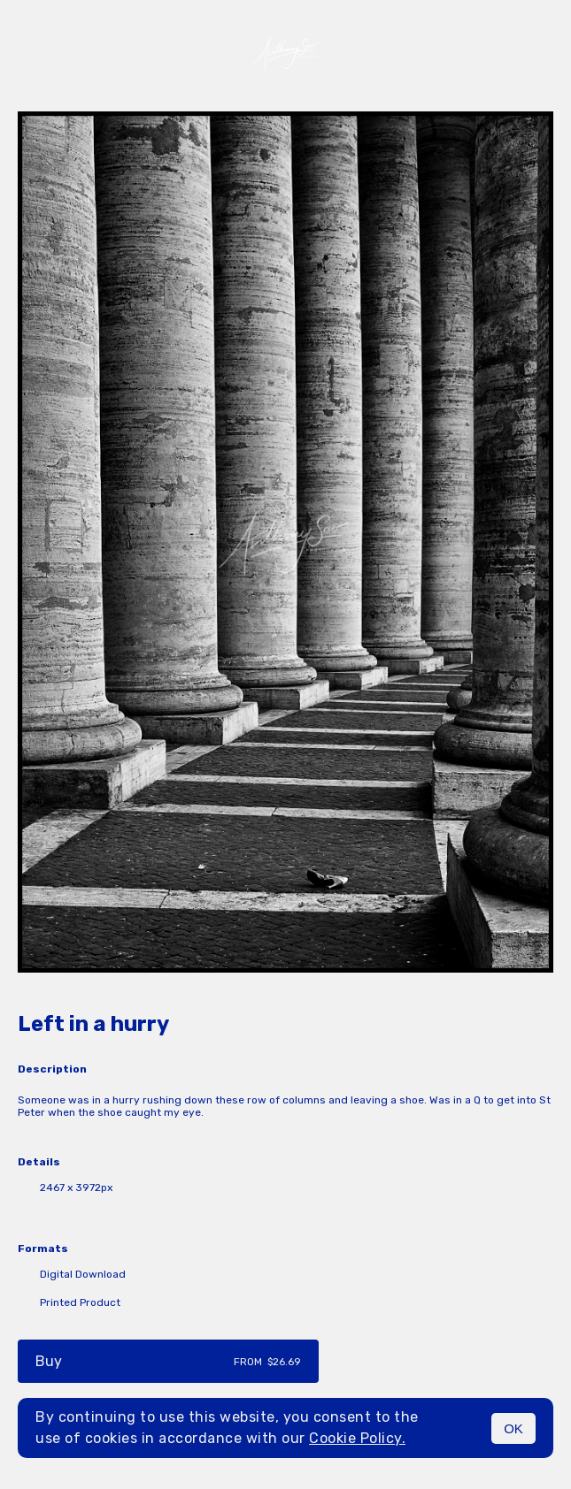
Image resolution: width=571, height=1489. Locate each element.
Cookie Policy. (357, 1438)
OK (513, 1428)
